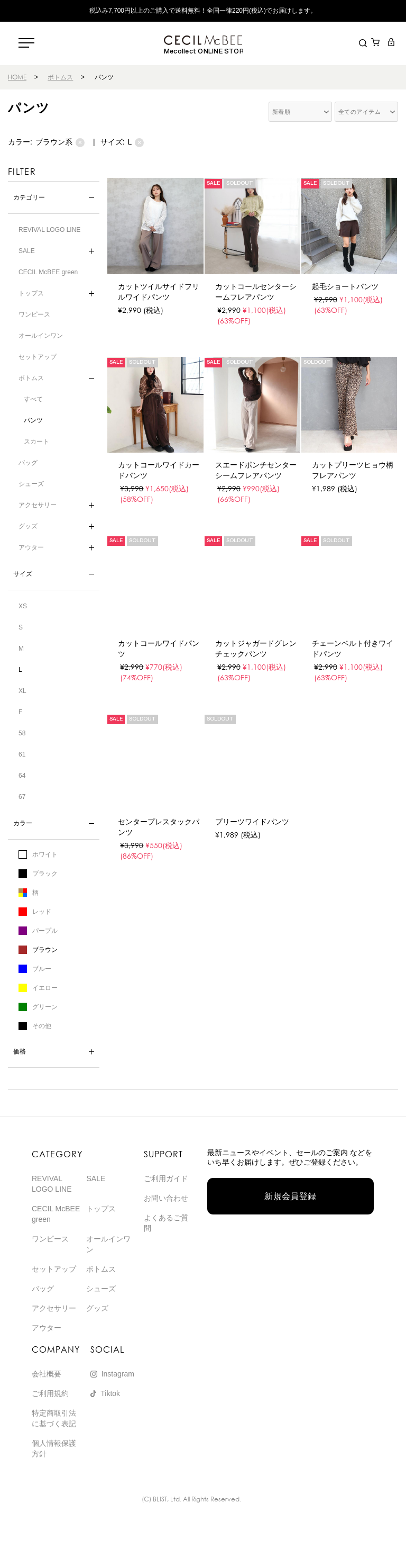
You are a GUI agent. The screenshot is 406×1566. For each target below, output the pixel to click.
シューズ (31, 484)
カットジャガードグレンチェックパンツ (256, 648)
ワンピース (34, 314)
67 (22, 796)
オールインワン (41, 335)
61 (22, 754)
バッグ (28, 462)
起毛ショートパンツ (345, 286)
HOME (17, 77)
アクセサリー (38, 505)
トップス (31, 293)
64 (22, 775)
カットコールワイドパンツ (158, 648)
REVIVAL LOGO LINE (49, 229)
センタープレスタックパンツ (158, 826)
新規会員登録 (290, 1196)
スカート (36, 441)
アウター (31, 547)
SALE (27, 251)
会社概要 (46, 1374)
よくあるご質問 (166, 1222)
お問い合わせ (166, 1198)
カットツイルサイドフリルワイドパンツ (158, 291)
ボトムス (60, 77)
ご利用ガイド (166, 1178)
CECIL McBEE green (48, 272)
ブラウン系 (60, 142)
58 (22, 733)
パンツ (33, 420)
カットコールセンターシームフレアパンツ (256, 291)
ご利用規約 (50, 1393)
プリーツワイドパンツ (252, 821)
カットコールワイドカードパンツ (158, 470)
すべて (33, 399)
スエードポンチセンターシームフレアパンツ (256, 470)
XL (22, 691)
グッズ (28, 526)
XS (23, 606)
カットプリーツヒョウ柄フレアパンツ (352, 470)
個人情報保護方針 (54, 1448)
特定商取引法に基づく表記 (54, 1418)
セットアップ (38, 357)
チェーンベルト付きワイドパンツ (352, 648)
